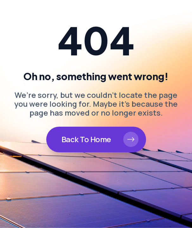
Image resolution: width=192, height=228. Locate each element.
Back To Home (86, 139)
